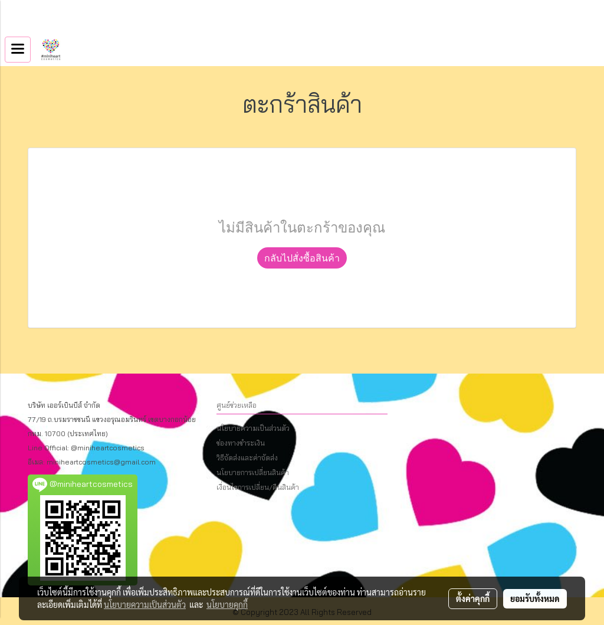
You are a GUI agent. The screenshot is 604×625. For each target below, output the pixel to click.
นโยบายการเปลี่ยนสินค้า (252, 472)
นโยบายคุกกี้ (227, 604)
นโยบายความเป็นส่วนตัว (253, 428)
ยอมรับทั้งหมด (535, 598)
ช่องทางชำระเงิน (240, 443)
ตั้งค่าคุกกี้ (473, 598)
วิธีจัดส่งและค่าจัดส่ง (247, 457)
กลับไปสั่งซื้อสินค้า (302, 257)
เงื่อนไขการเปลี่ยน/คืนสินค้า (257, 487)
